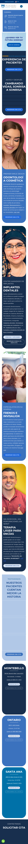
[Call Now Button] (3, 841)
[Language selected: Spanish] (16, 2)
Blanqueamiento (15, 205)
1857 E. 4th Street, (14, 725)
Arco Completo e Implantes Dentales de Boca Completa (14, 330)
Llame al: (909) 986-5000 (14, 731)
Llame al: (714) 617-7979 (14, 783)
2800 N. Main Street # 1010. (14, 777)
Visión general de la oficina (14, 688)
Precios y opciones (12, 337)
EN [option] (18, 1)
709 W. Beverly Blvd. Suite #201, (14, 673)
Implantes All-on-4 (11, 327)
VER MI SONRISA (14, 45)
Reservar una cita (14, 69)
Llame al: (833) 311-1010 (14, 680)
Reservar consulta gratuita (14, 342)
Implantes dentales (9, 207)
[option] (16, 1)
